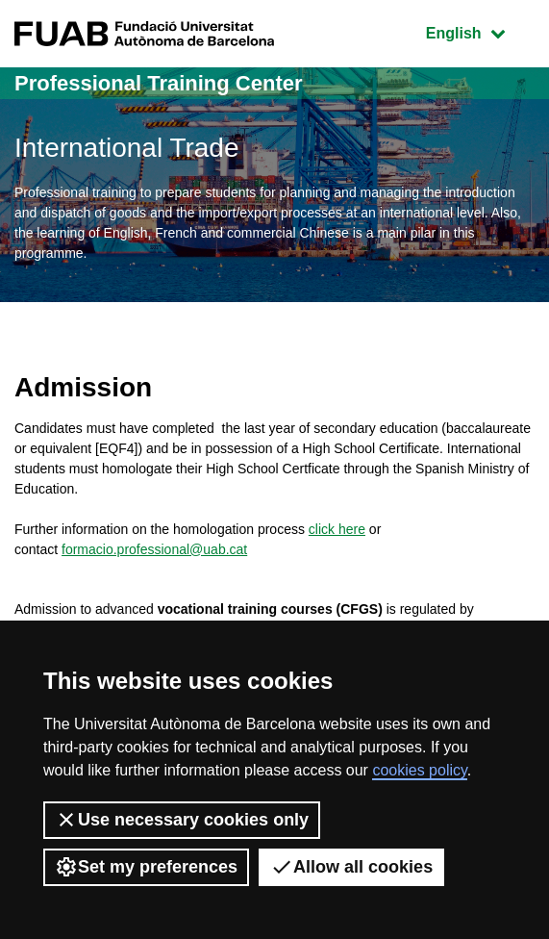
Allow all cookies (351, 866)
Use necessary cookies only (182, 819)
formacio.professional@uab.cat (154, 549)
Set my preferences (146, 866)
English (480, 31)
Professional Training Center (158, 83)
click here (337, 529)
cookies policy (419, 770)
